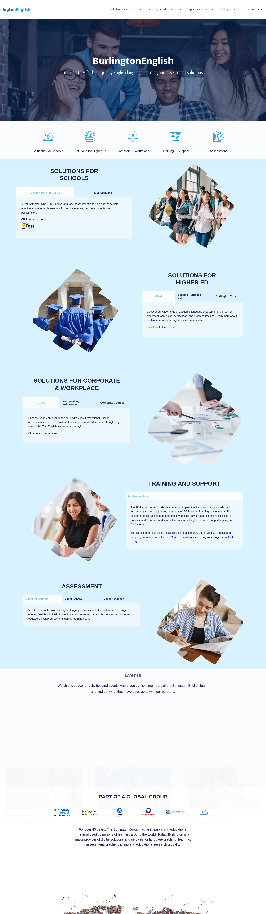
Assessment (255, 9)
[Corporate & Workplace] (133, 136)
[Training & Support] (176, 136)
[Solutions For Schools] (48, 136)
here (155, 327)
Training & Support (175, 151)
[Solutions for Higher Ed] (90, 136)
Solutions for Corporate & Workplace (192, 9)
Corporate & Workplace (133, 151)
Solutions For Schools (122, 9)
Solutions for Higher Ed (153, 9)
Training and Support (231, 9)
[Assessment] (218, 136)
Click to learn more (33, 219)
